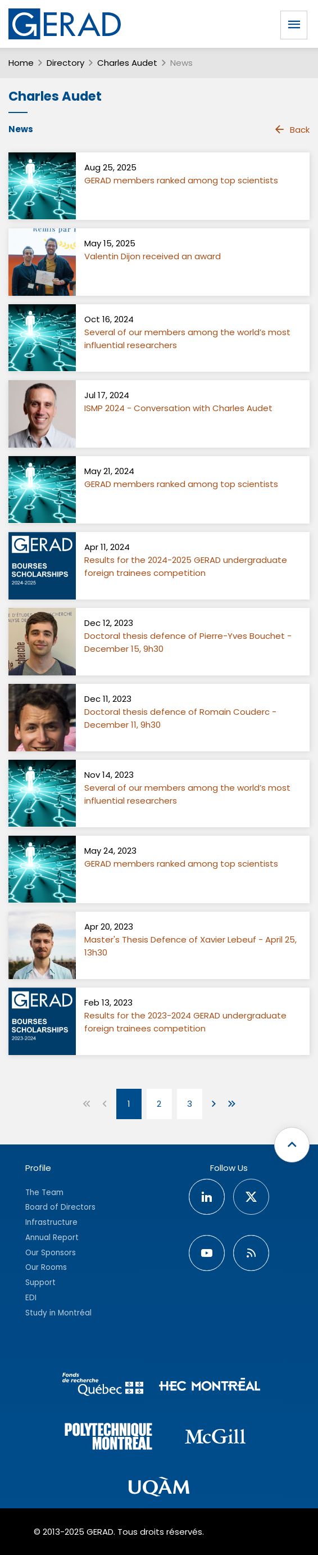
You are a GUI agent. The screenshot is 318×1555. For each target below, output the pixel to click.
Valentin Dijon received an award (152, 256)
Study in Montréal (58, 1313)
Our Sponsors (50, 1252)
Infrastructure (51, 1222)
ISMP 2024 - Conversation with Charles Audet (178, 408)
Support (40, 1282)
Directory (65, 63)
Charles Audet (127, 63)
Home (21, 63)
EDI (31, 1297)
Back (291, 129)
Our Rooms (46, 1267)
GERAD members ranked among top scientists (181, 180)
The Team (44, 1192)
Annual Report (52, 1237)
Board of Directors (60, 1207)
